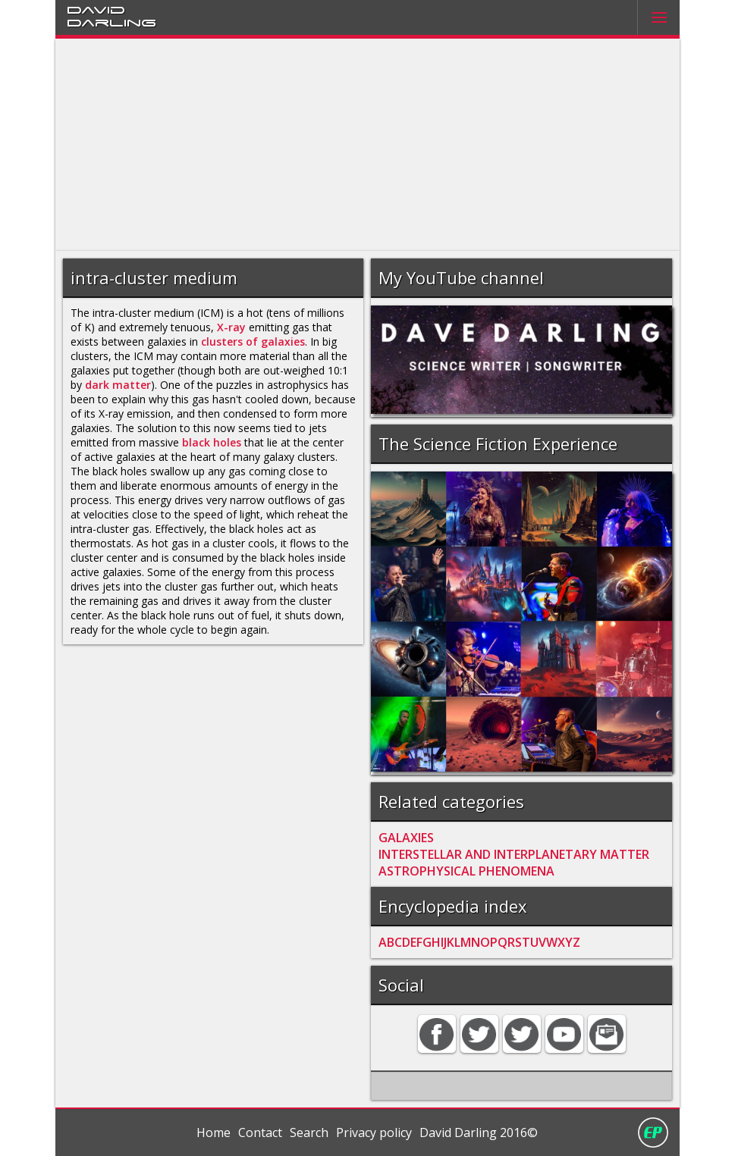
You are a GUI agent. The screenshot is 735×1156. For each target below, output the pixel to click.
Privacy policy (374, 1132)
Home (213, 1132)
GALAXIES (406, 837)
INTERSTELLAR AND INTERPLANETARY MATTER (513, 854)
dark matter (118, 385)
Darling (111, 22)
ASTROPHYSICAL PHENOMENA (466, 871)
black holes (211, 442)
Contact (260, 1132)
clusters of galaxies (253, 341)
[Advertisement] (367, 145)
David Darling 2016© (478, 1132)
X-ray (231, 327)
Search (309, 1132)
